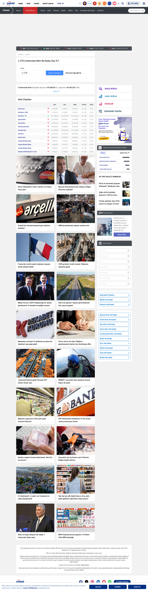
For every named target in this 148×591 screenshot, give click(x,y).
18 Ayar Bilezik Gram (24, 144)
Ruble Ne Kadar (114, 357)
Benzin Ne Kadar (114, 300)
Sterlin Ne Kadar (114, 348)
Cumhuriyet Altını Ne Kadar (114, 334)
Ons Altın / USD (23, 112)
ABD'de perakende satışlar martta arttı (73, 225)
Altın (49, 10)
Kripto (63, 10)
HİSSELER (106, 104)
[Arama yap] (122, 3)
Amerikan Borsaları (87, 10)
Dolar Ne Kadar (114, 338)
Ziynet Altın (22, 137)
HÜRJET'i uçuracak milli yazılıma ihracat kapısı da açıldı (74, 381)
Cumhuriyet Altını (23, 127)
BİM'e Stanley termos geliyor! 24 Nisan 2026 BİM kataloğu (73, 535)
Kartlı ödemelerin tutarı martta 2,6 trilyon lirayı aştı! (35, 188)
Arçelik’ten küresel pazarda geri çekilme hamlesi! (34, 226)
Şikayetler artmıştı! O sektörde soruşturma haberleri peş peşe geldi (35, 342)
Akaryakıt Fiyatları (114, 295)
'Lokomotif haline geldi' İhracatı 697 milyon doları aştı (32, 381)
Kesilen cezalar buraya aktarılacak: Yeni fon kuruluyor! (35, 458)
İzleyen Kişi (123, 153)
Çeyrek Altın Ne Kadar (114, 315)
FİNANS (6, 10)
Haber (70, 10)
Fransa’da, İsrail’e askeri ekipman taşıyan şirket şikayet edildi (34, 265)
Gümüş (56, 10)
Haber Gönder (122, 582)
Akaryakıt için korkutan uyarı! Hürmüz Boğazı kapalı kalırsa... (73, 458)
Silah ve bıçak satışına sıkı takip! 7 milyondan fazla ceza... (31, 535)
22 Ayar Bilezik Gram (24, 148)
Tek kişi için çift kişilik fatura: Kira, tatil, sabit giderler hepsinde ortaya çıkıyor (73, 497)
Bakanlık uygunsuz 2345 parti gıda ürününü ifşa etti (32, 420)
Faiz (76, 10)
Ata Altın (21, 134)
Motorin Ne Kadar (114, 304)
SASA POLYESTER (104, 157)
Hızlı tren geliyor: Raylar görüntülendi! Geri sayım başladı (74, 304)
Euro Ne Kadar (114, 343)
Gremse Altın (22, 130)
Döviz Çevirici (107, 243)
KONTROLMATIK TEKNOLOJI (107, 161)
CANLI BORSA (108, 96)
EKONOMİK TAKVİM (110, 111)
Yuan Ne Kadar (114, 353)
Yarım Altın (21, 123)
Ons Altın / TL (22, 116)
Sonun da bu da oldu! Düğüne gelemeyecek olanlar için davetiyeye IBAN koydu (75, 343)
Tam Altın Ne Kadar (114, 324)
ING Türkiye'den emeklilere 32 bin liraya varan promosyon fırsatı (74, 420)
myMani (100, 10)
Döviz (43, 10)
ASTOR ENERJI (103, 165)
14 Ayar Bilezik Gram (24, 141)
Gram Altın (21, 109)
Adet (22, 68)
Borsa (18, 10)
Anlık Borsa (30, 10)
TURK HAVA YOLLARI (105, 169)
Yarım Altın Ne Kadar (114, 329)
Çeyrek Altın (22, 119)
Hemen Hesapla (54, 73)
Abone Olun (122, 234)
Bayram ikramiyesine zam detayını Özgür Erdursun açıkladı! (74, 188)
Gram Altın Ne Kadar (114, 319)
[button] (4, 4)
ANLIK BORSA (108, 89)
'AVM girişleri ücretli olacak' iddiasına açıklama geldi (73, 265)
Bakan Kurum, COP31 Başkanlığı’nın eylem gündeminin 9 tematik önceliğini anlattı (35, 304)
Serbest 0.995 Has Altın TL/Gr (27, 152)
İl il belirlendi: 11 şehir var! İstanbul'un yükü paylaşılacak (33, 497)
